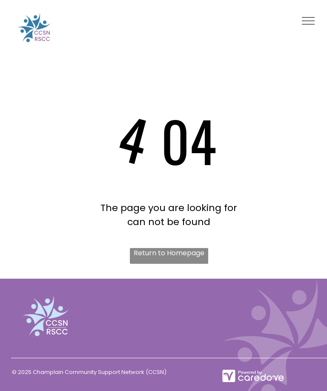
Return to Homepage (169, 253)
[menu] (308, 21)
